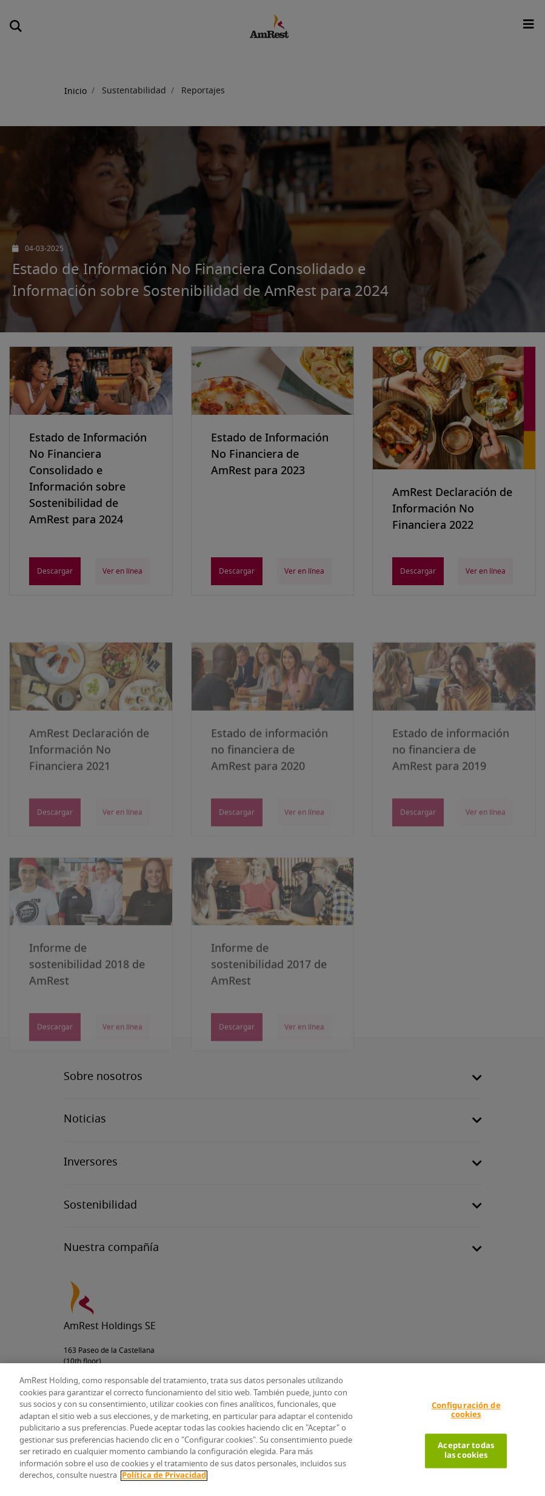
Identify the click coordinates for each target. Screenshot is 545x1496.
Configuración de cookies (466, 1411)
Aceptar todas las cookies (466, 1451)
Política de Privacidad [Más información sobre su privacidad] (164, 1476)
